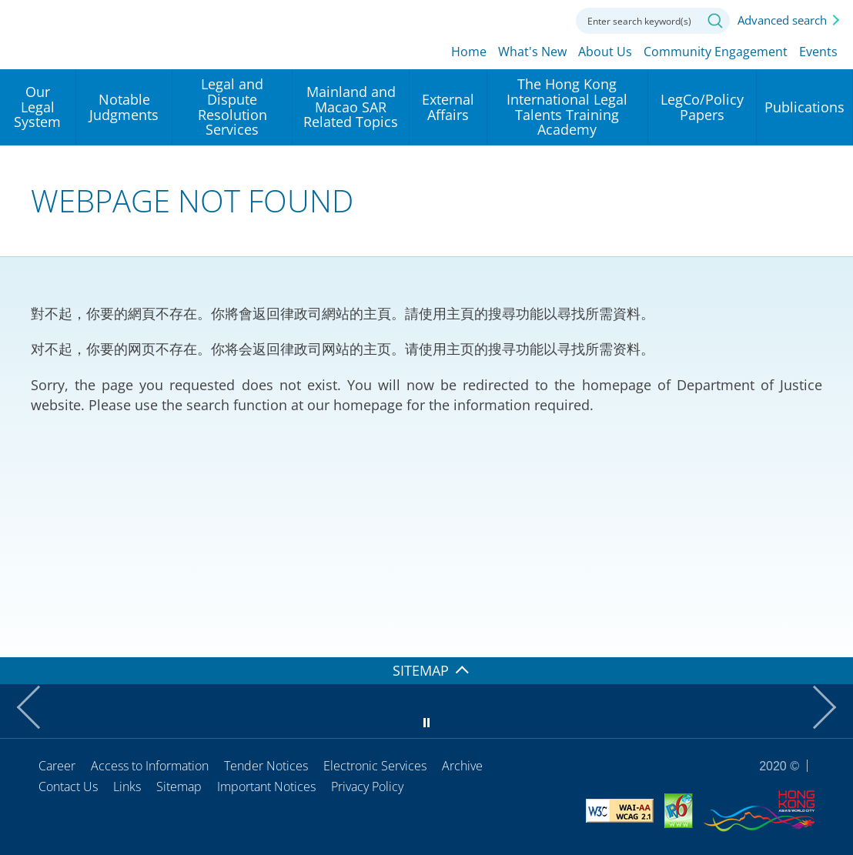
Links (127, 786)
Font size (514, 19)
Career (56, 765)
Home (469, 51)
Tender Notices (266, 765)
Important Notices (266, 786)
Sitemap (179, 786)
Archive (462, 765)
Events (818, 51)
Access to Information (150, 765)
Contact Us (68, 786)
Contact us (548, 19)
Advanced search (782, 20)
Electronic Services (374, 765)
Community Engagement (716, 51)
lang (479, 19)
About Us (605, 51)
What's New (532, 51)
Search (715, 21)
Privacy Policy (367, 786)
